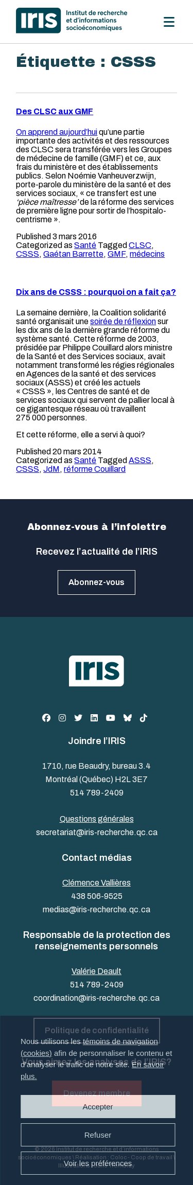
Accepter (97, 1106)
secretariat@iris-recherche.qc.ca (96, 832)
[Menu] (169, 22)
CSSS (27, 254)
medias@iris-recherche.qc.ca (96, 909)
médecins (147, 254)
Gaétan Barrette (73, 254)
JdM (51, 469)
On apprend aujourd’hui (56, 132)
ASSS (140, 460)
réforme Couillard (95, 469)
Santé (85, 245)
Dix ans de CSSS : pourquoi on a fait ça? (96, 292)
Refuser (98, 1134)
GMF (117, 254)
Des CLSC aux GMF (54, 111)
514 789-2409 (97, 792)
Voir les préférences (98, 1163)
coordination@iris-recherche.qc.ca (96, 998)
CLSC (140, 245)
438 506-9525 (96, 896)
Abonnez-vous (96, 582)
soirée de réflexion (123, 321)
